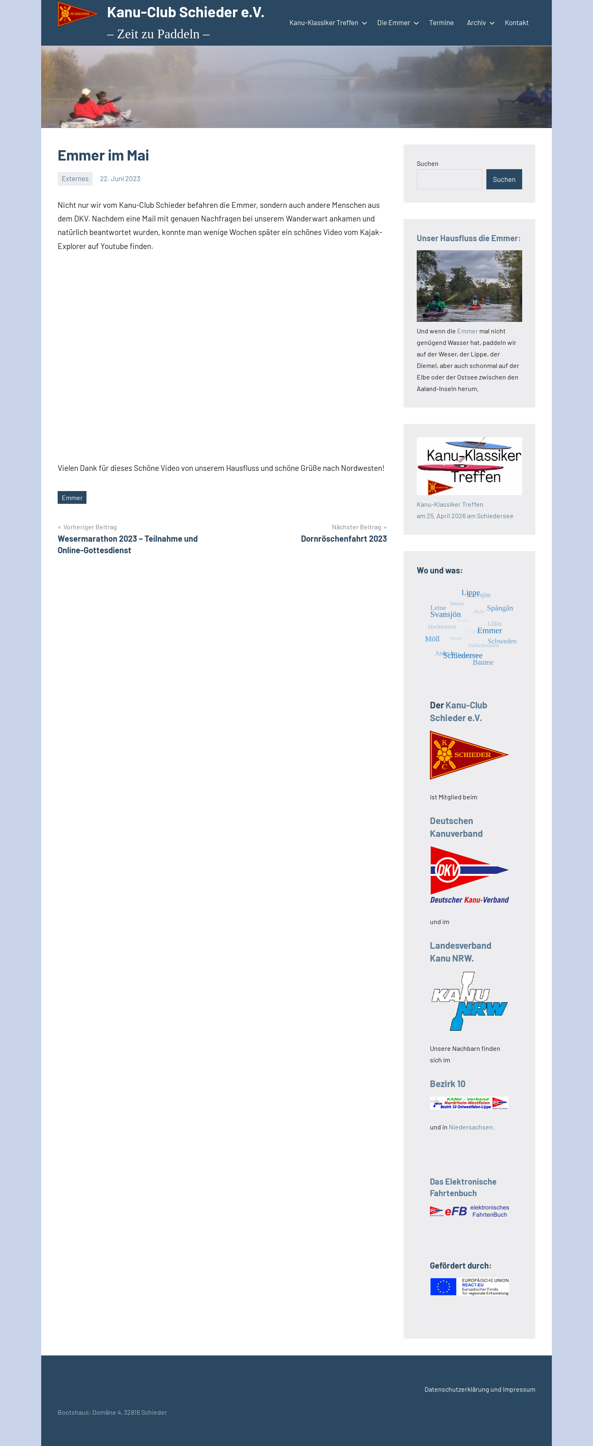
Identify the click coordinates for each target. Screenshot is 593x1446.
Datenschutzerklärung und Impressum (480, 1389)
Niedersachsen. (472, 1127)
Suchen (428, 163)
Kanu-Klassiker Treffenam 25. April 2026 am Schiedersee (469, 504)
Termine (441, 22)
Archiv (479, 22)
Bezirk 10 (448, 1083)
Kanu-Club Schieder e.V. (186, 11)
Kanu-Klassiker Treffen (326, 22)
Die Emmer (396, 22)
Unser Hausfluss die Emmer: (469, 238)
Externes (75, 178)
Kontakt (517, 22)
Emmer (72, 497)
